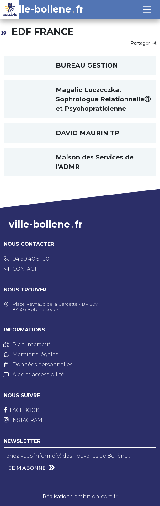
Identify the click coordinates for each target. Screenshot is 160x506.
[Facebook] (21, 410)
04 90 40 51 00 (26, 259)
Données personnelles (38, 364)
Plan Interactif (27, 344)
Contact (20, 269)
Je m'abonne (27, 468)
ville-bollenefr (47, 9)
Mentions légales (31, 354)
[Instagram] (23, 420)
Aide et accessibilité (34, 374)
